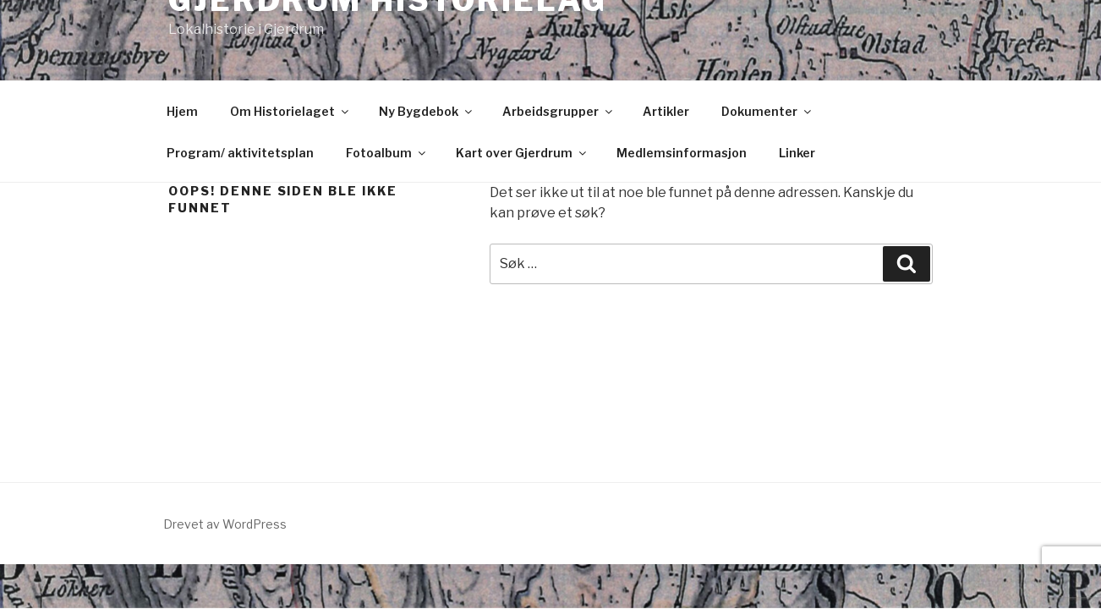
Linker (797, 152)
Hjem (182, 111)
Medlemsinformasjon (681, 152)
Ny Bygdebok (426, 111)
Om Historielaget (290, 111)
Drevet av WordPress (225, 524)
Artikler (666, 111)
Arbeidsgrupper (558, 111)
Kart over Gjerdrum (522, 152)
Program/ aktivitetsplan (240, 152)
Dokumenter (767, 111)
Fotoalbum (387, 152)
